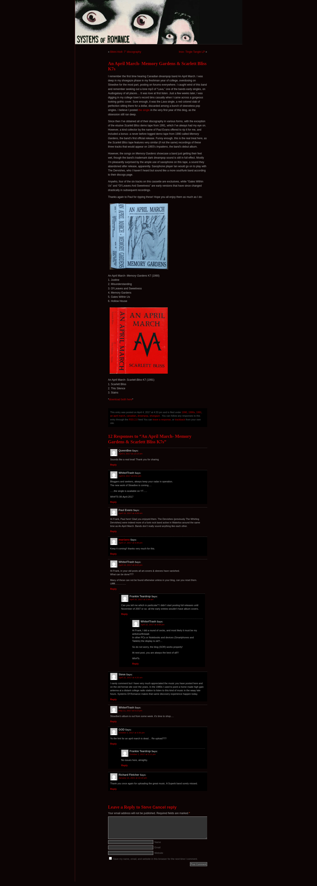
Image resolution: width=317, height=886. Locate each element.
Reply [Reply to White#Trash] (113, 502)
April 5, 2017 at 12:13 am (131, 453)
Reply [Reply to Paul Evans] (113, 531)
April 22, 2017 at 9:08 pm (153, 624)
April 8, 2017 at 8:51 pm (130, 476)
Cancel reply (165, 807)
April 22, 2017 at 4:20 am (131, 677)
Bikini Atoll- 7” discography (125, 51)
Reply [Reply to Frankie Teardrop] (124, 614)
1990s (191, 412)
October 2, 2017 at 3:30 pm (132, 732)
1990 (184, 412)
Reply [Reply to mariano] (113, 554)
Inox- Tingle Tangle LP (192, 51)
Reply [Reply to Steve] (113, 699)
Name (158, 842)
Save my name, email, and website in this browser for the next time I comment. (155, 859)
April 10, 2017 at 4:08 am (131, 513)
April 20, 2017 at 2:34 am (142, 599)
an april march (117, 415)
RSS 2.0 (133, 419)
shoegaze (154, 415)
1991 (198, 412)
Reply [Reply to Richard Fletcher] (113, 789)
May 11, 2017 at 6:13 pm (130, 710)
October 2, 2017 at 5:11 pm (143, 754)
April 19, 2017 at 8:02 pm (131, 565)
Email (158, 847)
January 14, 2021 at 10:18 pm (133, 778)
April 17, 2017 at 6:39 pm (131, 542)
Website (159, 853)
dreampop (143, 415)
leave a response (162, 419)
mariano (124, 539)
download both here (120, 399)
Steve (146, 807)
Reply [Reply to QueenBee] (113, 464)
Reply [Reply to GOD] (113, 743)
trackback (180, 419)
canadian (131, 415)
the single (144, 110)
